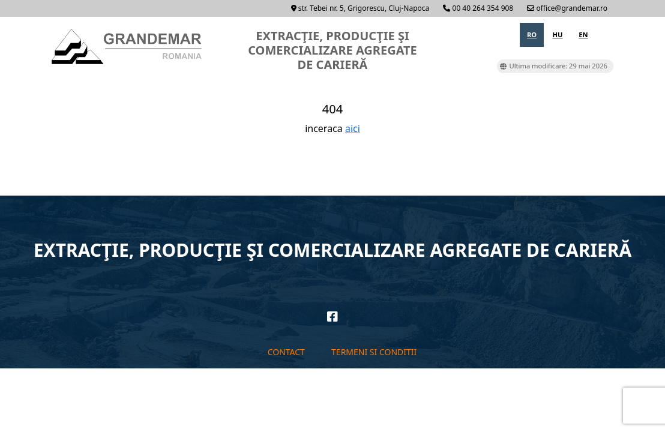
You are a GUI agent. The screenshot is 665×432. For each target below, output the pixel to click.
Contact (286, 352)
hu (558, 34)
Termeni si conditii (374, 352)
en (583, 34)
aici (352, 128)
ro (532, 34)
